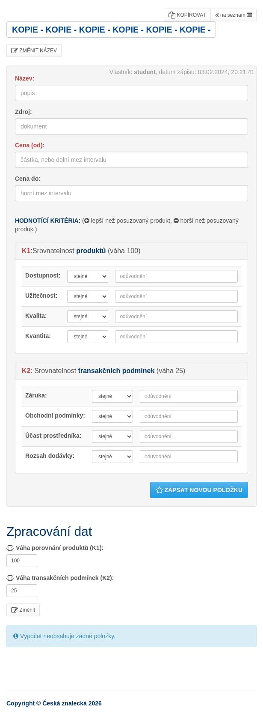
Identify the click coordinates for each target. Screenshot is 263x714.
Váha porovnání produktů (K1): (54, 547)
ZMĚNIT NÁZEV (34, 51)
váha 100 (124, 250)
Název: (24, 78)
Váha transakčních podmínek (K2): (60, 577)
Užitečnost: (41, 295)
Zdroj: (23, 111)
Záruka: (36, 395)
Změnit (23, 610)
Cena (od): (29, 145)
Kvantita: (38, 335)
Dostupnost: (42, 275)
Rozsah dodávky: (49, 455)
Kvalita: (36, 315)
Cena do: (28, 178)
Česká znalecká (64, 703)
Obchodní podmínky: (55, 415)
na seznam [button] (233, 15)
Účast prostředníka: (53, 435)
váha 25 (171, 370)
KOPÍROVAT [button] (187, 15)
